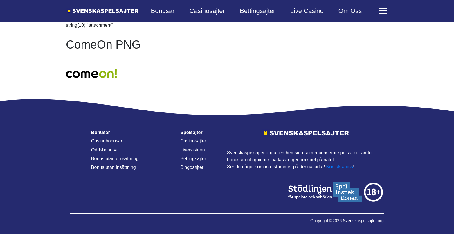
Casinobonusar (106, 140)
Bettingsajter (257, 11)
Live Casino (307, 11)
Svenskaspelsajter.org (363, 220)
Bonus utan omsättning (115, 158)
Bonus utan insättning (113, 167)
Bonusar (163, 11)
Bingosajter (191, 167)
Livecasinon (192, 149)
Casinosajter (207, 11)
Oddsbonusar (105, 149)
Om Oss (350, 11)
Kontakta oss (339, 166)
